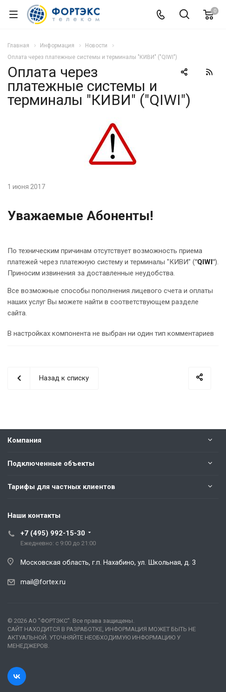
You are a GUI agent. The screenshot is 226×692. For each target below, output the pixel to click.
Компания (24, 440)
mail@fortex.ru (43, 582)
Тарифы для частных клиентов (61, 487)
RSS (209, 72)
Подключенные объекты (50, 463)
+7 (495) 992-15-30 (52, 533)
